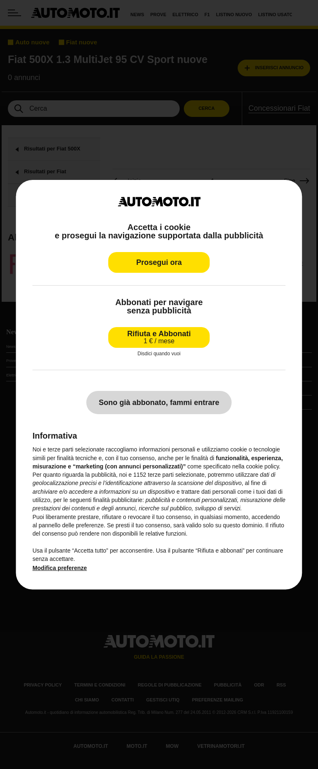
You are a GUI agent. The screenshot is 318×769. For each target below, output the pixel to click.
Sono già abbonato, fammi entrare (159, 402)
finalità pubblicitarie (117, 500)
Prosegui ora (159, 262)
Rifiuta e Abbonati (158, 337)
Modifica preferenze (59, 568)
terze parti (160, 474)
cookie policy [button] (262, 466)
